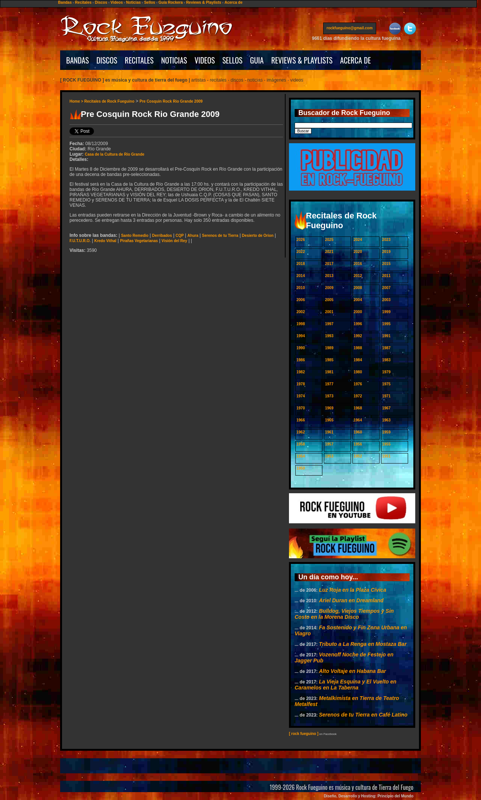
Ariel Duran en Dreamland (351, 600)
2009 (329, 288)
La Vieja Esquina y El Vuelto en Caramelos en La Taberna (345, 685)
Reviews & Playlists (203, 2)
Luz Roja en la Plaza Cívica (352, 590)
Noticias (133, 2)
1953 (329, 456)
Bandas (65, 2)
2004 (358, 300)
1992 (358, 336)
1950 (300, 468)
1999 (386, 312)
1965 (329, 420)
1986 (300, 360)
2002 (300, 312)
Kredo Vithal (105, 241)
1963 (386, 420)
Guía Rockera (171, 2)
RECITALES (139, 60)
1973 (329, 396)
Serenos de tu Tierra (220, 235)
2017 (329, 264)
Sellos (149, 2)
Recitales (83, 2)
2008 (358, 288)
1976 (358, 384)
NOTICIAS (174, 60)
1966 (300, 420)
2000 (358, 312)
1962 (300, 432)
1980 (358, 372)
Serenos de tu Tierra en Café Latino (363, 715)
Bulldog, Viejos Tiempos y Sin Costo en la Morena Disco (344, 614)
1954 (300, 456)
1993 (329, 336)
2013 (329, 276)
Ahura (193, 235)
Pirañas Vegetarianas (139, 241)
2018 (300, 264)
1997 (329, 324)
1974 (300, 396)
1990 (300, 348)
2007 (386, 288)
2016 (358, 264)
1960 (358, 432)
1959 (386, 432)
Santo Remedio (134, 235)
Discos (101, 2)
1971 (386, 396)
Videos (116, 2)
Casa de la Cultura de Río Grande (114, 154)
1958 (300, 444)
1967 (386, 408)
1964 (358, 420)
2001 (329, 312)
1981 (329, 372)
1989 (329, 348)
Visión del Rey (174, 241)
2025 (329, 240)
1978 (300, 384)
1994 (300, 336)
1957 (329, 444)
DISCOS (107, 60)
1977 (329, 384)
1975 (386, 384)
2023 (386, 240)
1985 (329, 360)
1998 (300, 324)
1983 (386, 360)
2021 (329, 252)
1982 (300, 372)
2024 (358, 240)
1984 (358, 360)
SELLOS (232, 60)
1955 (386, 444)
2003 (386, 300)
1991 (386, 336)
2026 (300, 240)
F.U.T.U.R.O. (80, 241)
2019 (386, 252)
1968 (358, 408)
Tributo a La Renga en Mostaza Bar (363, 644)
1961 (329, 432)
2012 (358, 276)
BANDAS (77, 60)
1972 (358, 396)
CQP (179, 235)
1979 (386, 372)
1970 (300, 408)
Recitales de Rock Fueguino (109, 101)
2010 (300, 288)
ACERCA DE (355, 60)
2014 (300, 276)
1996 (358, 324)
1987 (386, 348)
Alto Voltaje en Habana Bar (352, 671)
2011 (386, 276)
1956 (358, 444)
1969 (329, 408)
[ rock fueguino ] (303, 734)
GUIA (256, 60)
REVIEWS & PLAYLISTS (302, 60)
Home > (77, 101)
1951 (386, 456)
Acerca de (233, 2)
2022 (300, 252)
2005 (329, 300)
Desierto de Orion (258, 235)
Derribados (162, 235)
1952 (358, 456)
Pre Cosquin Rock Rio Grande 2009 (171, 101)
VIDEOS (205, 60)
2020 (358, 252)
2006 (300, 300)
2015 (386, 264)
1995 (386, 324)
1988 (358, 348)
